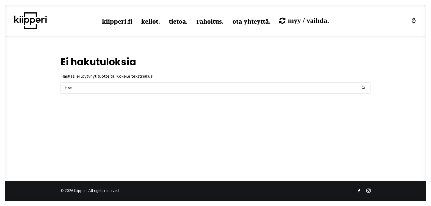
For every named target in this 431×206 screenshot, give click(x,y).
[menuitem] (117, 21)
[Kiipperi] (30, 20)
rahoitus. (210, 21)
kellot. (150, 21)
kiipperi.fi (117, 21)
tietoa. (178, 21)
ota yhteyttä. (252, 21)
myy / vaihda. (308, 21)
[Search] (215, 88)
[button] (363, 87)
